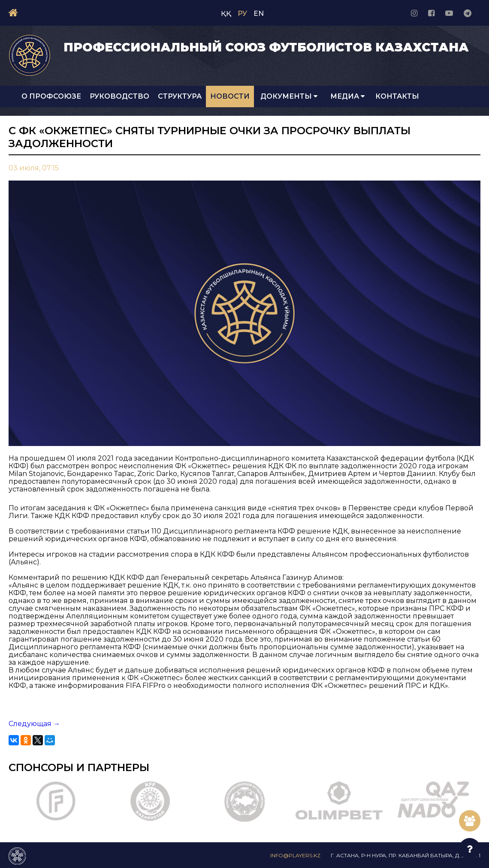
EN (259, 13)
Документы (288, 96)
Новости (230, 96)
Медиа (347, 96)
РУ (242, 13)
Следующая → (34, 724)
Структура (180, 96)
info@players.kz (295, 855)
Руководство (119, 96)
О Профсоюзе (51, 96)
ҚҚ (226, 13)
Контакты (397, 96)
